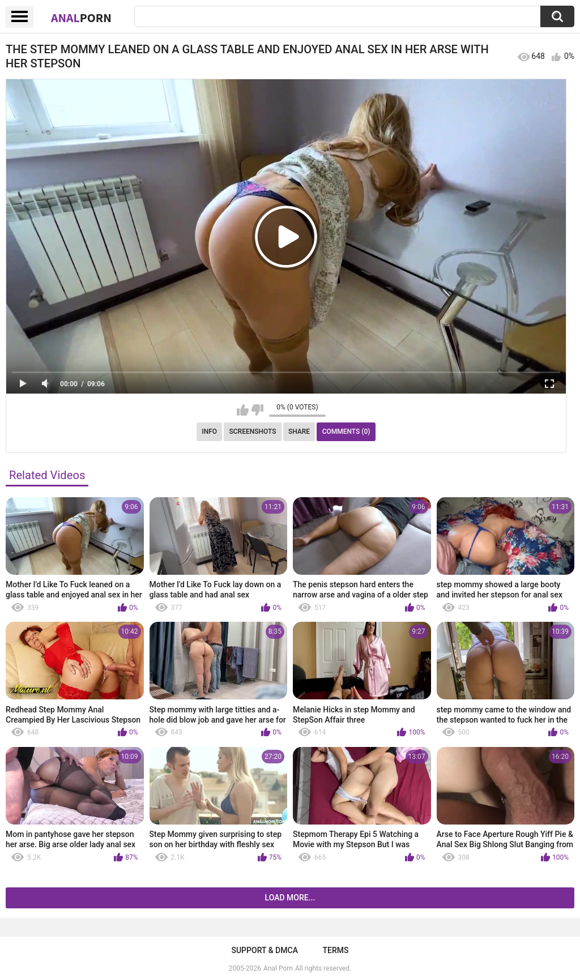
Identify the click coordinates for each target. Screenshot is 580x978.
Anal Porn (278, 968)
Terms (336, 950)
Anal (81, 17)
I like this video (243, 410)
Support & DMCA (264, 950)
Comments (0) (346, 431)
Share (299, 431)
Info (209, 431)
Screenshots (252, 431)
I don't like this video (257, 410)
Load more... (290, 897)
